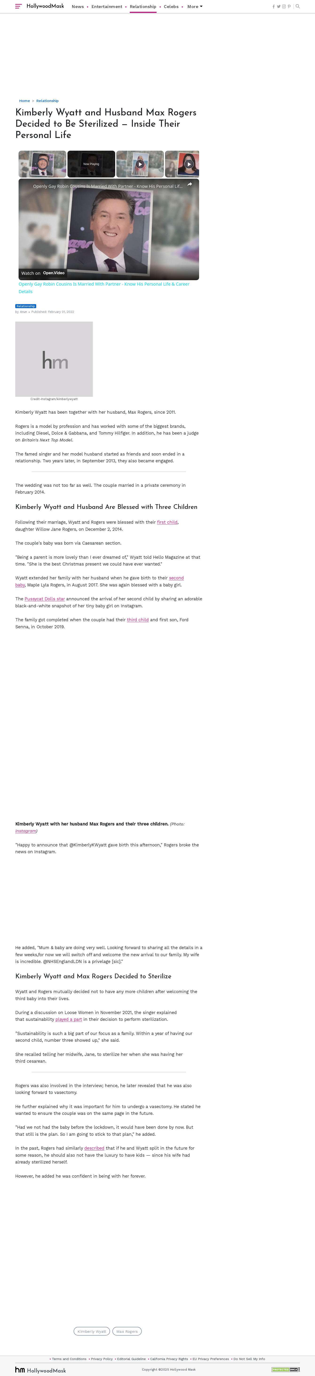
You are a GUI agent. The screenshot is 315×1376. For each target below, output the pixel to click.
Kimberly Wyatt (92, 1331)
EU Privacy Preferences (211, 1359)
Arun (23, 312)
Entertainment (106, 6)
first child (167, 522)
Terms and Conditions (69, 1359)
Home (24, 100)
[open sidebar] (18, 6)
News (78, 6)
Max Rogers (127, 1331)
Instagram (25, 830)
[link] (26, 186)
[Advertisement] (157, 60)
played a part (68, 1019)
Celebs (171, 6)
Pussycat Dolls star (45, 598)
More (192, 6)
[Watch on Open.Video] (43, 273)
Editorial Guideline (131, 1359)
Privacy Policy (102, 1359)
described (94, 1148)
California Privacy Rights (169, 1359)
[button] (296, 6)
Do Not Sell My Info (249, 1359)
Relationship (143, 6)
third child (138, 619)
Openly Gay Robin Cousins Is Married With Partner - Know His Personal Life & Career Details (108, 186)
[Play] (140, 164)
